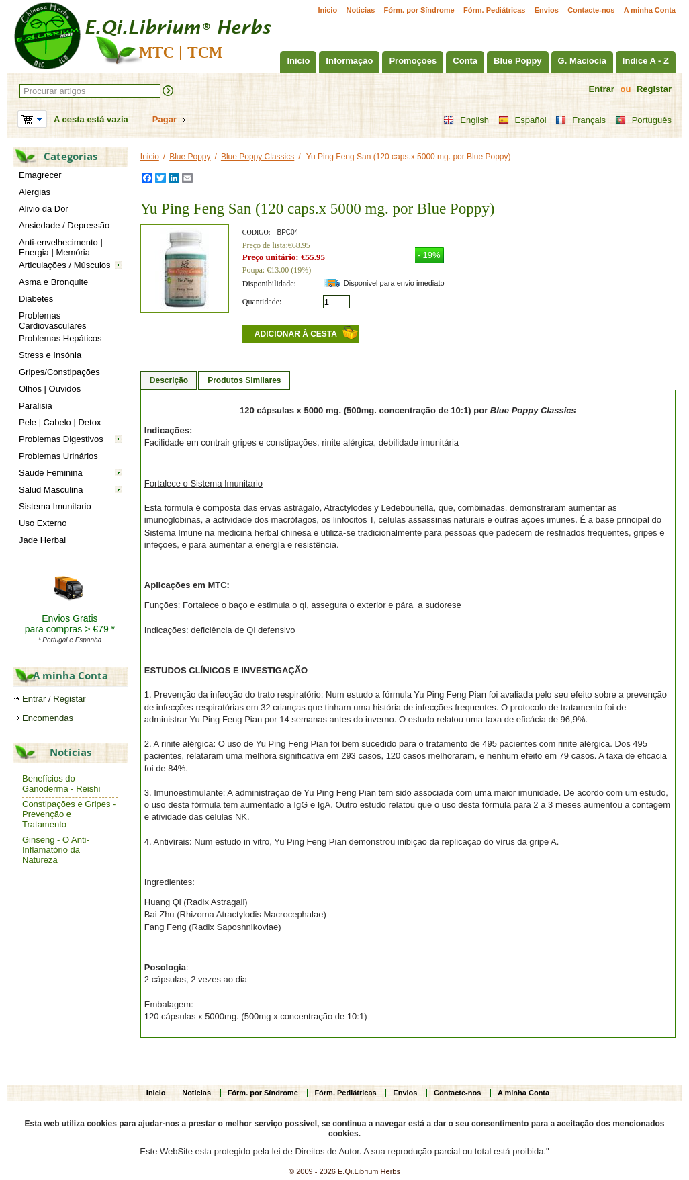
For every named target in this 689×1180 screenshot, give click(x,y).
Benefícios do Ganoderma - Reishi (61, 783)
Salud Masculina (51, 489)
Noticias (360, 10)
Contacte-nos (590, 10)
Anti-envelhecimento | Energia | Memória (61, 247)
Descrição (169, 380)
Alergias (34, 192)
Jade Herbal (42, 540)
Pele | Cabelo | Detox (60, 422)
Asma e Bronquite (53, 282)
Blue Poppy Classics (257, 156)
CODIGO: (256, 232)
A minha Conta (650, 10)
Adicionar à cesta (296, 334)
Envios (547, 10)
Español (522, 120)
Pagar (164, 119)
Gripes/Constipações (59, 372)
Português (643, 120)
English (466, 120)
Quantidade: (262, 301)
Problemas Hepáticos (60, 338)
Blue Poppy (518, 61)
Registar (654, 89)
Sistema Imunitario (55, 506)
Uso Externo (43, 523)
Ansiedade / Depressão (64, 225)
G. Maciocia (582, 61)
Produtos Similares (244, 380)
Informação (349, 61)
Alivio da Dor (43, 209)
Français (580, 120)
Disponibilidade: (269, 283)
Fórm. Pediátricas (494, 10)
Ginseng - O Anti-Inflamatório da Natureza (55, 850)
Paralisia (35, 406)
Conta (465, 61)
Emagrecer (40, 175)
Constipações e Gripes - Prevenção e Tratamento (69, 814)
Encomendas (47, 718)
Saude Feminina (51, 473)
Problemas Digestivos (61, 439)
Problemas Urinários (58, 456)
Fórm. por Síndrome (419, 10)
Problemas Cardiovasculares (52, 320)
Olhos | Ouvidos (50, 389)
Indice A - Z (646, 61)
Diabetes (36, 299)
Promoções (413, 61)
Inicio (327, 10)
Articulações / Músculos (65, 265)
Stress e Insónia (50, 355)
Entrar (601, 89)
